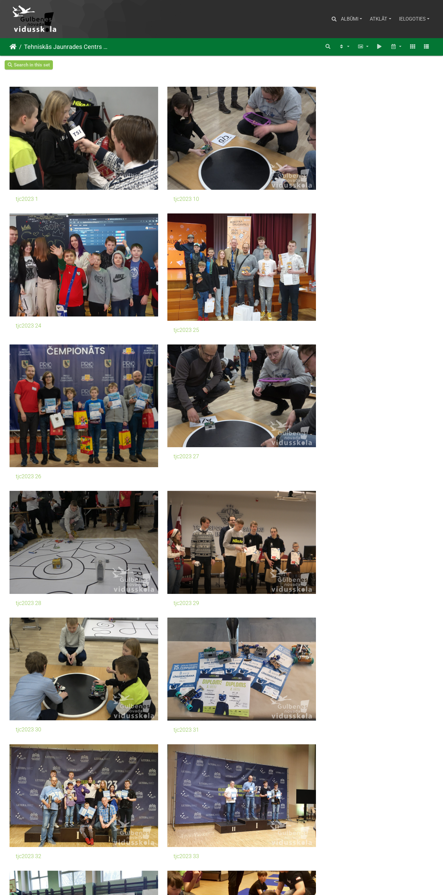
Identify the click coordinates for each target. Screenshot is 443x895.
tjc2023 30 (28, 365)
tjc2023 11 (28, 827)
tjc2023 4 (243, 734)
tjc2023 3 (27, 735)
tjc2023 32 (245, 365)
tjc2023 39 (137, 550)
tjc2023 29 (353, 260)
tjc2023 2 (243, 642)
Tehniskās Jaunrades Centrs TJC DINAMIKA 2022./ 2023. (66, 46)
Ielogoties (412, 19)
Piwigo (229, 882)
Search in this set (29, 65)
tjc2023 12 (137, 827)
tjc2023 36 (245, 458)
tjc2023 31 (137, 365)
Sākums (13, 46)
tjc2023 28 (245, 260)
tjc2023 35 (137, 458)
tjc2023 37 (353, 458)
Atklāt (378, 19)
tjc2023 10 (137, 164)
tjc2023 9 (27, 642)
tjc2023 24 (245, 165)
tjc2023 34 (28, 458)
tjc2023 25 (353, 168)
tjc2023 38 (28, 550)
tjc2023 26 (28, 273)
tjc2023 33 (353, 365)
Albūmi (349, 19)
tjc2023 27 (137, 260)
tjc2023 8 (243, 550)
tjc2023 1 (27, 165)
